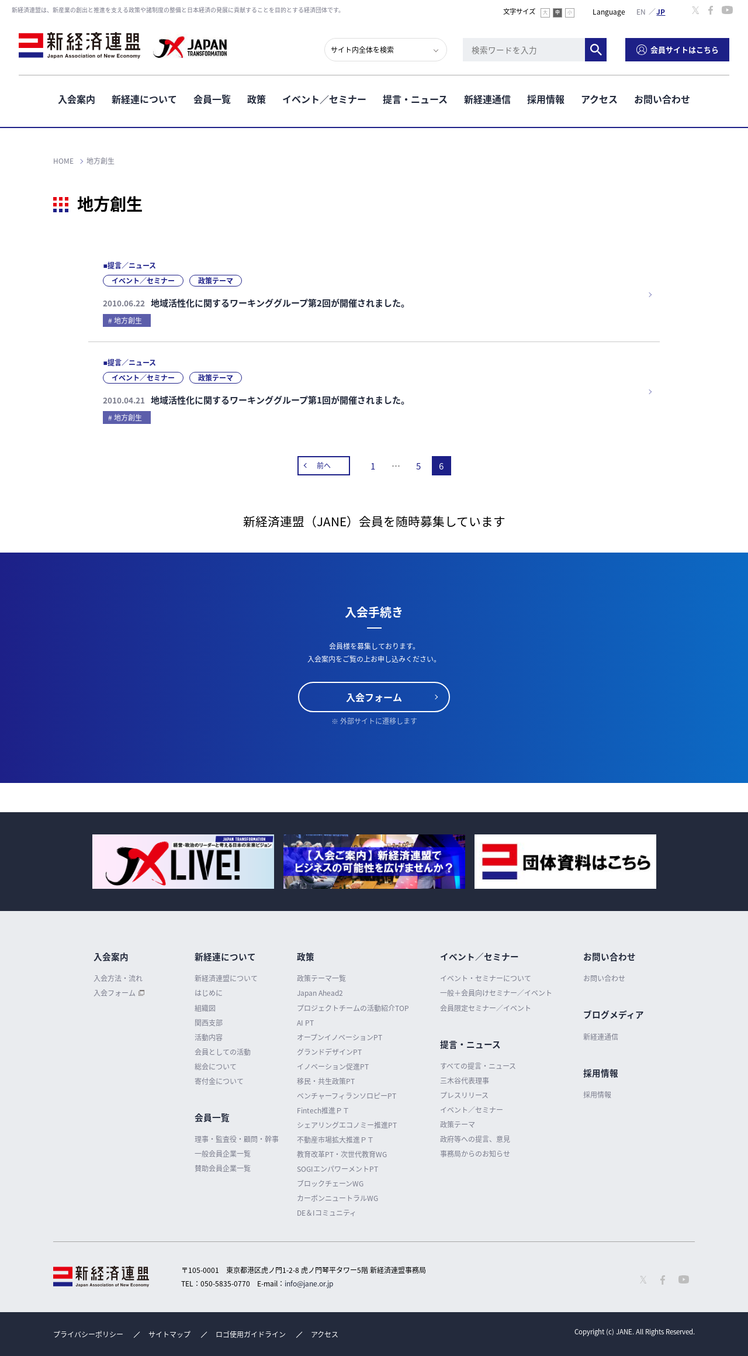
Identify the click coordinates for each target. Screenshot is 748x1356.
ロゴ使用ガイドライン (251, 1334)
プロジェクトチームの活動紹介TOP (353, 1008)
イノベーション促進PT (333, 1066)
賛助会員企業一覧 (223, 1168)
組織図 (205, 1008)
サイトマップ (169, 1334)
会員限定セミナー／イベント (485, 1008)
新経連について (144, 99)
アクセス (599, 99)
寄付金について (219, 1081)
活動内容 (209, 1037)
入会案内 (76, 99)
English (641, 11)
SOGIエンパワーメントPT (337, 1169)
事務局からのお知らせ (475, 1153)
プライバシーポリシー (88, 1334)
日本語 (661, 11)
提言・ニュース (415, 99)
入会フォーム (374, 697)
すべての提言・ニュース (478, 1066)
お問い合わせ (662, 99)
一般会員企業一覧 (223, 1153)
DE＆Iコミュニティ (326, 1212)
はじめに (209, 993)
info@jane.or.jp (309, 1283)
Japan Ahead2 (320, 993)
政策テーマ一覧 (321, 978)
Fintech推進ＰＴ (323, 1110)
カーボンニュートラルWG (337, 1198)
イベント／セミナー (324, 99)
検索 (596, 49)
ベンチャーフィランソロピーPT (346, 1096)
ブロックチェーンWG (330, 1183)
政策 (256, 99)
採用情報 (546, 99)
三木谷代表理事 (464, 1080)
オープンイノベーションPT (339, 1037)
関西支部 (209, 1022)
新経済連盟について (226, 978)
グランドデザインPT (329, 1052)
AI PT (305, 1022)
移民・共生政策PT (326, 1081)
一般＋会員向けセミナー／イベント (496, 993)
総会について (216, 1066)
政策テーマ (457, 1124)
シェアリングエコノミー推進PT (347, 1125)
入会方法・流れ (118, 978)
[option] (183, 861)
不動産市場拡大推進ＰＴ (335, 1139)
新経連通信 (487, 99)
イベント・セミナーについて (485, 978)
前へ (324, 465)
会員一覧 (212, 99)
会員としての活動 (223, 1052)
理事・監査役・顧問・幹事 (237, 1139)
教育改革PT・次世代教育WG (342, 1154)
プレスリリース (464, 1095)
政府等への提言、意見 (475, 1139)
